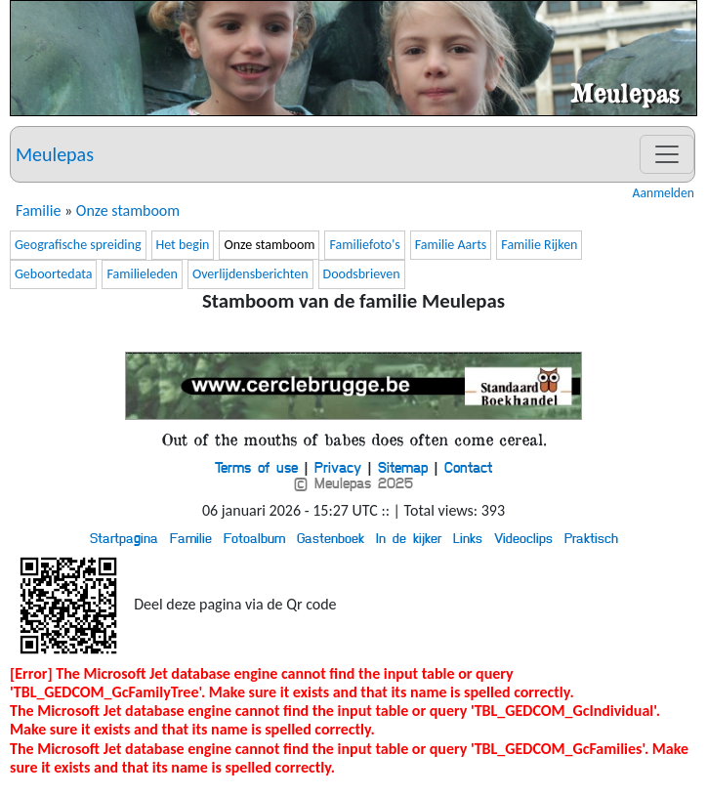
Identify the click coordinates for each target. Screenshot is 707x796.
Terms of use (256, 467)
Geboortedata (53, 274)
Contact (468, 467)
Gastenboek (330, 537)
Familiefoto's (364, 244)
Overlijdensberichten (250, 274)
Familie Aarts (451, 244)
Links (467, 537)
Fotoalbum (254, 537)
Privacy (337, 467)
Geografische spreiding (78, 244)
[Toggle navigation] (667, 154)
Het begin (183, 244)
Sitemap (403, 467)
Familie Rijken (539, 244)
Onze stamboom (128, 210)
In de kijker (408, 537)
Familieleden (141, 274)
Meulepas (55, 154)
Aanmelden (663, 193)
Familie (38, 210)
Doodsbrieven (361, 274)
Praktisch (591, 537)
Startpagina (124, 537)
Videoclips (523, 537)
